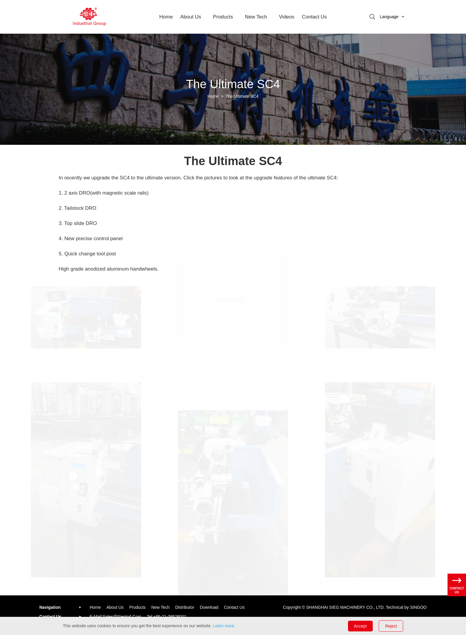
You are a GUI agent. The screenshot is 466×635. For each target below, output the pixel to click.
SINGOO (418, 607)
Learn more (223, 625)
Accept (360, 626)
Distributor (184, 607)
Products (223, 17)
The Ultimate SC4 (242, 96)
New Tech (256, 17)
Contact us (234, 607)
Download (209, 607)
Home (166, 17)
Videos (286, 17)
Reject (391, 626)
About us (115, 607)
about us (190, 17)
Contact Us (314, 17)
